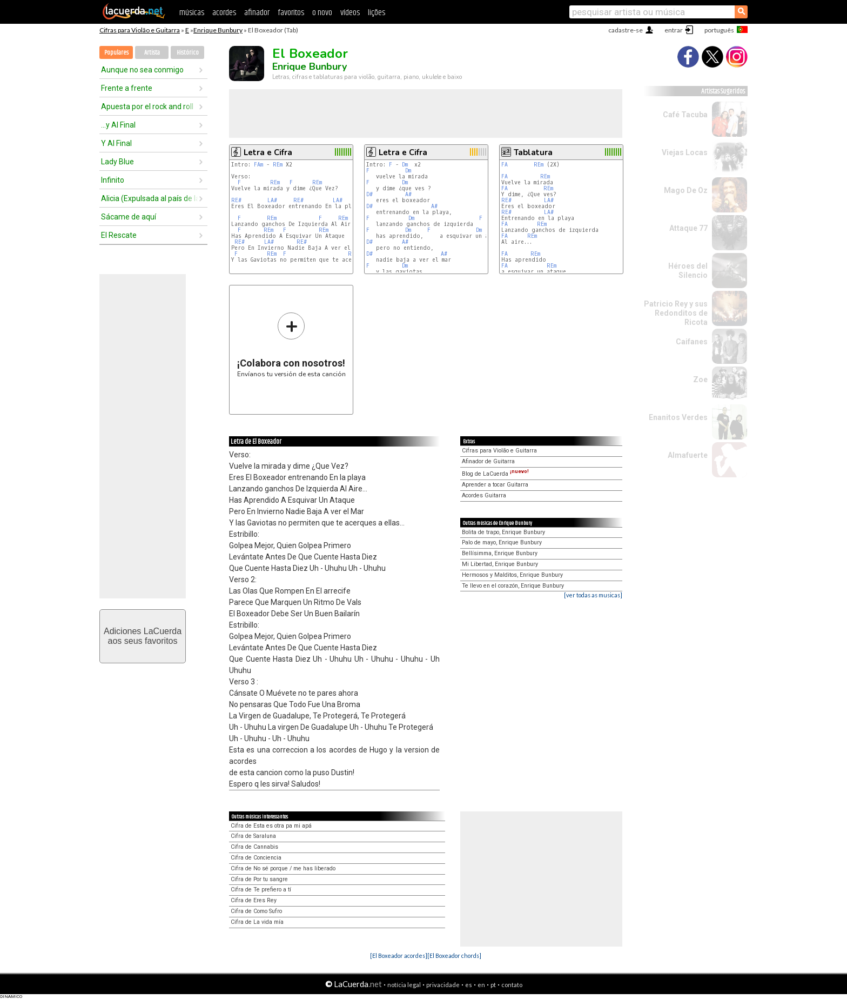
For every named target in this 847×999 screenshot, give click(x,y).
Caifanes (692, 341)
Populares (116, 53)
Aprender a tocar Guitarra (495, 484)
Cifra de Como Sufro (256, 911)
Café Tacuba (685, 114)
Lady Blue (117, 161)
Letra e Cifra (268, 152)
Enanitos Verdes (678, 417)
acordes (224, 12)
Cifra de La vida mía (257, 921)
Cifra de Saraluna (253, 836)
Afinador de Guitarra (488, 461)
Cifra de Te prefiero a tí (261, 889)
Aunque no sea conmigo (142, 69)
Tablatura (533, 152)
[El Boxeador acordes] (398, 955)
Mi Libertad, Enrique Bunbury (500, 564)
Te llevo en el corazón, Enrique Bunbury (513, 585)
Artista (152, 53)
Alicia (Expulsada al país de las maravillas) (149, 198)
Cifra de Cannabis (254, 846)
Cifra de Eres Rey (254, 900)
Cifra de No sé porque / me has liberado (283, 868)
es (468, 984)
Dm (405, 164)
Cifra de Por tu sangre (259, 879)
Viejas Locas (685, 152)
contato (511, 984)
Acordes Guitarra (484, 495)
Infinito (112, 180)
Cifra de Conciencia (256, 857)
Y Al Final (116, 143)
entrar (673, 30)
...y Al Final (118, 125)
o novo (322, 12)
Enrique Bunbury (218, 30)
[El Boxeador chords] (454, 955)
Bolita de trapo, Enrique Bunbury (503, 532)
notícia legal (404, 984)
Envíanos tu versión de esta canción (291, 344)
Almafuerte (688, 455)
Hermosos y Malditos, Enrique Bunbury (512, 574)
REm (278, 164)
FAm (258, 164)
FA (504, 164)
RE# (236, 200)
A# (408, 194)
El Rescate (119, 235)
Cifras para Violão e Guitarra (139, 30)
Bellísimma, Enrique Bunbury (499, 553)
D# (369, 194)
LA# (272, 200)
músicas (191, 12)
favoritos (291, 12)
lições (376, 12)
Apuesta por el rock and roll (147, 106)
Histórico (188, 53)
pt (493, 984)
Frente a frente (126, 88)
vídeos (350, 12)
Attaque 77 (688, 228)
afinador (257, 12)
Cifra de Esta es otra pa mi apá (271, 825)
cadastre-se (625, 30)
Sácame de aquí (128, 216)
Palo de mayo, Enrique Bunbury (502, 542)
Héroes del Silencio (688, 270)
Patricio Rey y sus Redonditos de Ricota (676, 313)
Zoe (700, 379)
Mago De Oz (686, 190)
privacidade (443, 984)
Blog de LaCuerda (495, 473)
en (481, 984)
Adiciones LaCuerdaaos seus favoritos (143, 636)
